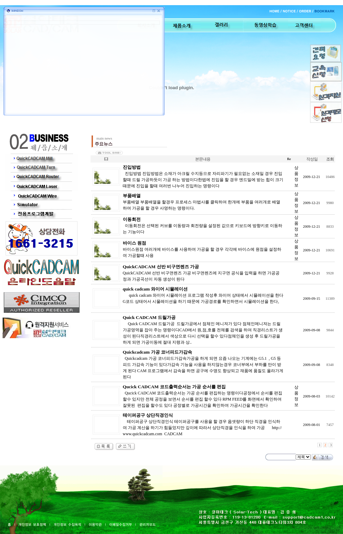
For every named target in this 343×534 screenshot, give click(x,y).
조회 (330, 159)
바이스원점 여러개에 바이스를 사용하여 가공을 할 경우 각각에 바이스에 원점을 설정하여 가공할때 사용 (202, 249)
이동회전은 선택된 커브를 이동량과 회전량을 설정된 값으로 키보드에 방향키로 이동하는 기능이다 (202, 225)
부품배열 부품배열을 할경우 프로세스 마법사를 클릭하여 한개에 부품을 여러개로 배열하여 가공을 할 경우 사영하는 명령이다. (201, 202)
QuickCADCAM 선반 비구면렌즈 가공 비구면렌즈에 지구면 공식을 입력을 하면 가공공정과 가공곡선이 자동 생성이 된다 (201, 273)
